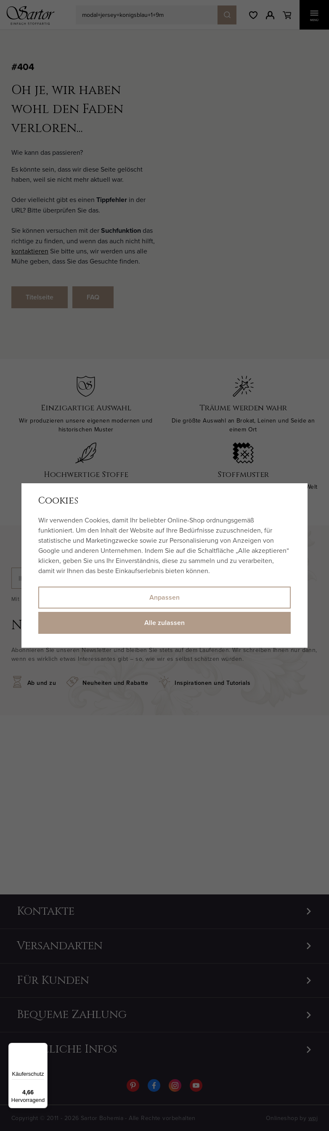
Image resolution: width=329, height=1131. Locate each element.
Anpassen (164, 597)
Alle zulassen (164, 622)
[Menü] (42, 1048)
